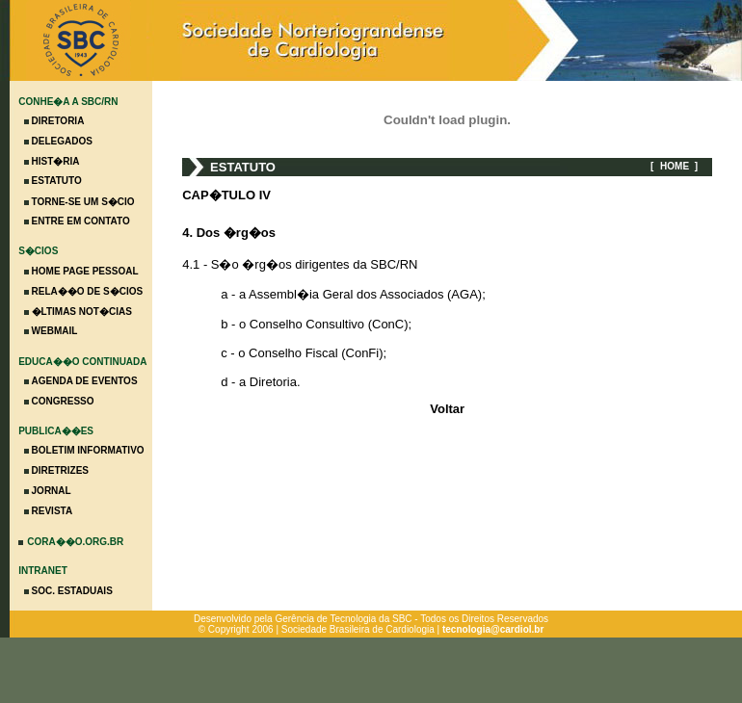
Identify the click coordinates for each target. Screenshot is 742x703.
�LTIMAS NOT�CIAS (82, 311)
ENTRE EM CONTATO (81, 221)
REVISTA (52, 511)
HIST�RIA (56, 161)
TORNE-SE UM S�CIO (83, 201)
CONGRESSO (63, 401)
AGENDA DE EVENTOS (85, 381)
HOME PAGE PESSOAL (85, 271)
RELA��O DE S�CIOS (88, 291)
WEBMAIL (55, 330)
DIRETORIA (58, 121)
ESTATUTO (57, 180)
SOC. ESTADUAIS (72, 591)
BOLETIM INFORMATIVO (88, 450)
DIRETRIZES (60, 470)
